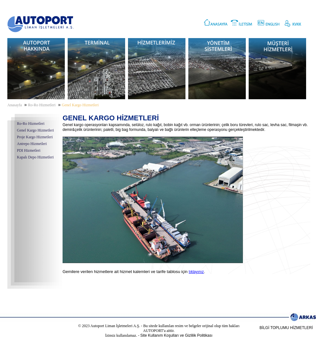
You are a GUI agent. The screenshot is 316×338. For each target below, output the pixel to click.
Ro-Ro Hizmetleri (30, 123)
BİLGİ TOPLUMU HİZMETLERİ (286, 328)
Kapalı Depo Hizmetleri (35, 157)
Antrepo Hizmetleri (32, 143)
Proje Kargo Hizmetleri (35, 137)
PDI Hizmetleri (29, 150)
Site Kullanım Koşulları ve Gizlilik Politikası (176, 335)
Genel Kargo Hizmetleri (35, 130)
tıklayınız (196, 272)
